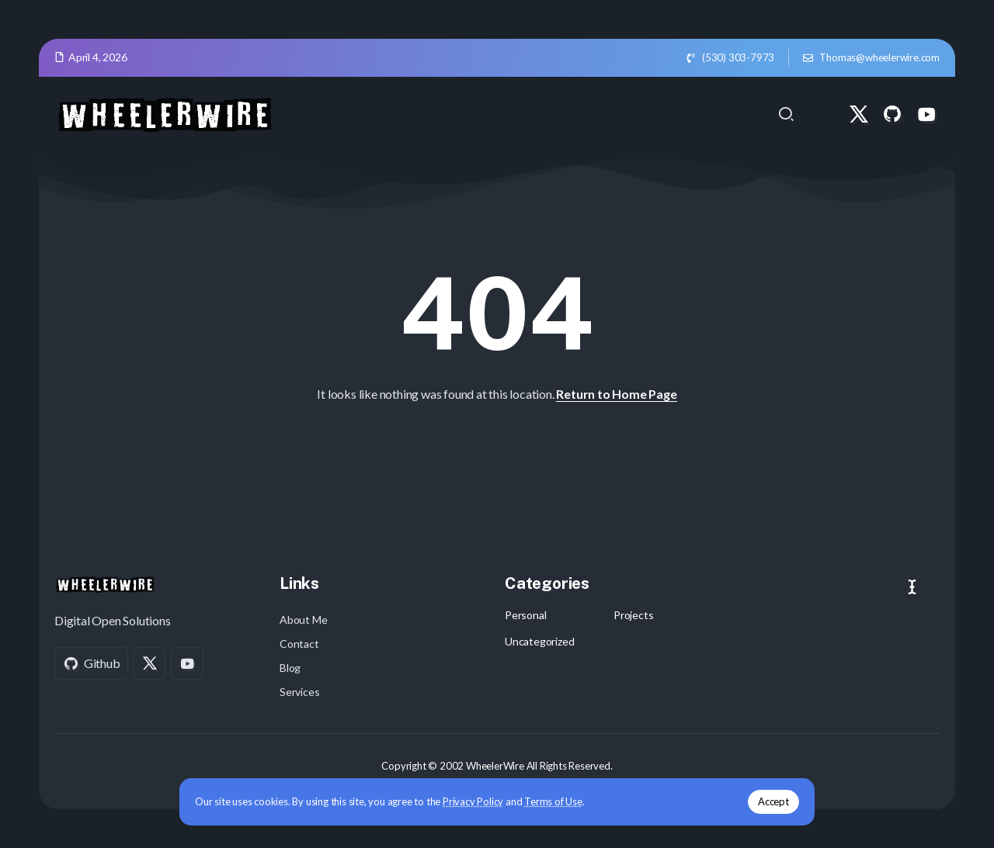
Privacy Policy (480, 800)
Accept (766, 800)
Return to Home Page (616, 393)
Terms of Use (560, 800)
